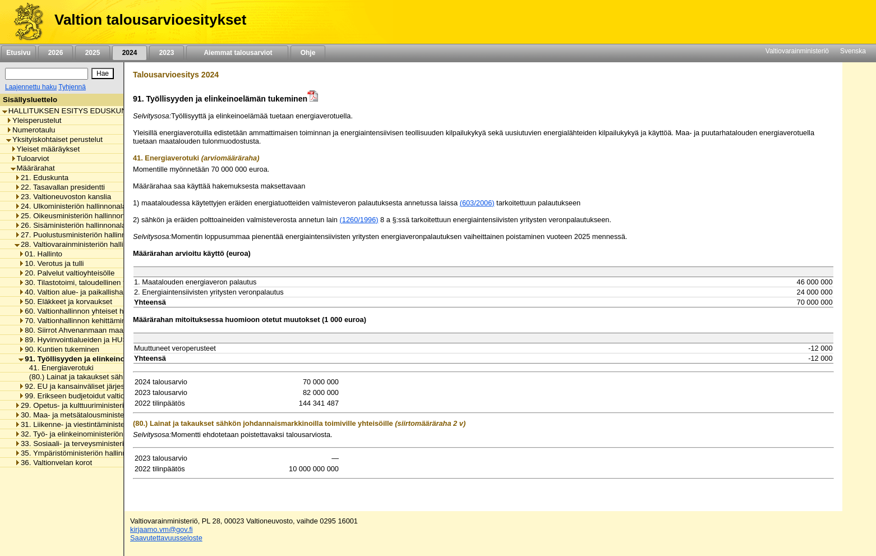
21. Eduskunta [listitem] (41, 177)
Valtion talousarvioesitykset (150, 19)
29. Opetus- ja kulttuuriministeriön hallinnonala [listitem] (94, 405)
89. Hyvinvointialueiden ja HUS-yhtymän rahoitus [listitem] (103, 340)
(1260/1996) (359, 219)
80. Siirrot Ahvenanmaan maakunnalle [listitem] (85, 330)
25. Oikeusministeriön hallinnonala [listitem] (75, 216)
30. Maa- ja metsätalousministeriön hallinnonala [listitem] (97, 415)
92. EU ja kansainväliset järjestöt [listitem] (76, 386)
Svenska (853, 51)
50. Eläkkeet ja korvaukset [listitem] (65, 301)
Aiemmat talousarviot (237, 53)
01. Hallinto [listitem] (40, 254)
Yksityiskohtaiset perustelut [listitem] (54, 139)
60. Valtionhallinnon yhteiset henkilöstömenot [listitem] (96, 311)
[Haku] (46, 74)
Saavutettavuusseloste (166, 538)
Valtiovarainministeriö (797, 51)
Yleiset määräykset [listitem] (45, 149)
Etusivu (18, 53)
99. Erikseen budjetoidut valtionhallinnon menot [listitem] (100, 396)
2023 (166, 53)
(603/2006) (477, 203)
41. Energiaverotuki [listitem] (58, 368)
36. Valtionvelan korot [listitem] (53, 462)
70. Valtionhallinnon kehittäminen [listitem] (76, 320)
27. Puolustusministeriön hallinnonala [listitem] (79, 235)
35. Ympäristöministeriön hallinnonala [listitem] (80, 453)
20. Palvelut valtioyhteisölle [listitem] (66, 273)
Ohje (308, 53)
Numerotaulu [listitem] (30, 130)
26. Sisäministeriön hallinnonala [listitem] (70, 225)
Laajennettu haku (31, 87)
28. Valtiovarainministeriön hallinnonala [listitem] (82, 244)
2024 (129, 53)
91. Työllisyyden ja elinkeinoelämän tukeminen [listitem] (104, 359)
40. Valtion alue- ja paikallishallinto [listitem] (79, 292)
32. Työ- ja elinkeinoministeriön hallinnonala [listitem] (90, 434)
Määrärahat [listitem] (33, 168)
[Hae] (102, 73)
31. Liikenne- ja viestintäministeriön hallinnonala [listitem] (97, 424)
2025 (92, 53)
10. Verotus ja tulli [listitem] (51, 263)
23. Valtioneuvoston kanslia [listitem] (63, 196)
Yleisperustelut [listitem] (33, 120)
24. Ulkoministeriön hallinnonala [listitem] (70, 206)
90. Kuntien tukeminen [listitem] (59, 349)
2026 (55, 53)
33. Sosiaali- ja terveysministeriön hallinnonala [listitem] (94, 443)
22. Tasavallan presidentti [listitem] (60, 187)
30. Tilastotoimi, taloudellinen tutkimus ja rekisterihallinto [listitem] (114, 282)
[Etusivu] (24, 22)
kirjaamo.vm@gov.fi (161, 529)
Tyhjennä (72, 87)
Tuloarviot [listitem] (30, 158)
